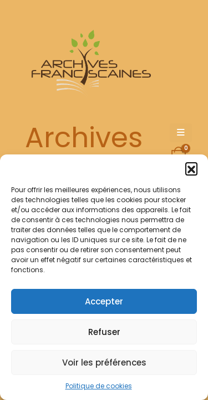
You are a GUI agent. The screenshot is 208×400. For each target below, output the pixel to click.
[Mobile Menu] (181, 132)
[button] (191, 168)
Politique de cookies (98, 386)
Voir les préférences (104, 362)
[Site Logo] (89, 64)
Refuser (104, 332)
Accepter (104, 301)
